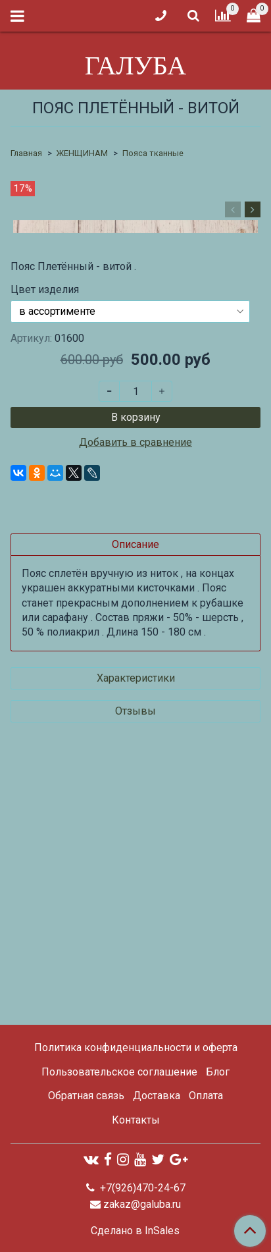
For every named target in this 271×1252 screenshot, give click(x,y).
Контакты (136, 1120)
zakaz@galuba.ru (142, 1204)
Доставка (156, 1096)
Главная (26, 153)
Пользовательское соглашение (119, 1072)
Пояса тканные (153, 153)
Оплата (206, 1096)
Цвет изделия (45, 556)
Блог (218, 1072)
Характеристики (136, 944)
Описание (135, 810)
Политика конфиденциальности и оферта (135, 1047)
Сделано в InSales (135, 1231)
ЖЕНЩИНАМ (82, 153)
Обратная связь (86, 1096)
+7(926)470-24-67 (141, 1188)
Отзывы (135, 977)
